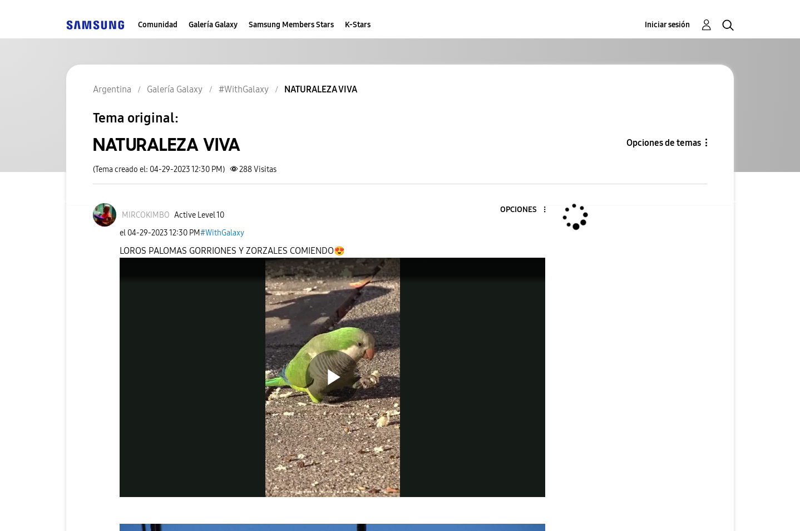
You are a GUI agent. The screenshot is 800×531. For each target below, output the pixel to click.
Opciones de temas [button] (663, 142)
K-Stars (358, 25)
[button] (526, 210)
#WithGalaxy (222, 233)
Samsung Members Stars (291, 25)
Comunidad (157, 25)
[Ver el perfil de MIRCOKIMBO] (146, 215)
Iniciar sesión (667, 25)
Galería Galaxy (213, 25)
